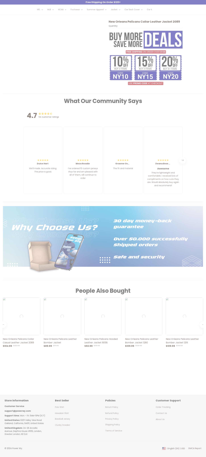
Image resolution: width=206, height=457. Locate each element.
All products (38, 21)
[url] (18, 414)
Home (26, 21)
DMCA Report (194, 451)
